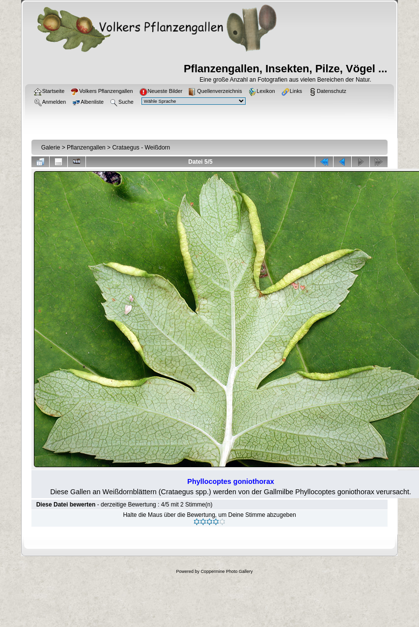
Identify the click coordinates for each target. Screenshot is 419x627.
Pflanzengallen (86, 147)
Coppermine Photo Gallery (226, 571)
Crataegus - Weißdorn (141, 147)
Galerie (50, 147)
